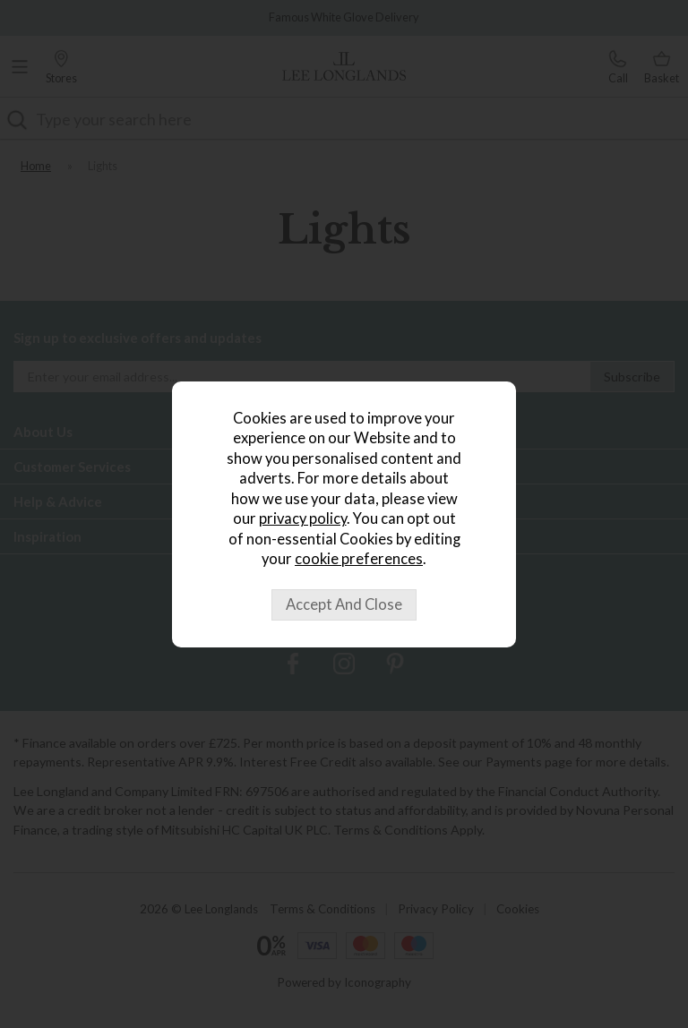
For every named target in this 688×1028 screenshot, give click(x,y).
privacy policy (303, 518)
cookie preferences (359, 559)
